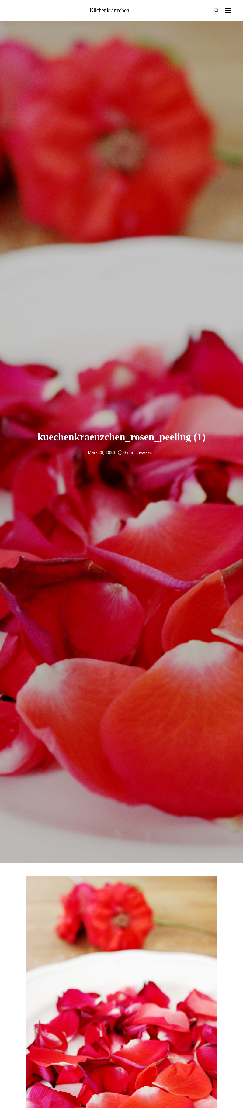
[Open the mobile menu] (228, 11)
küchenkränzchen (109, 10)
